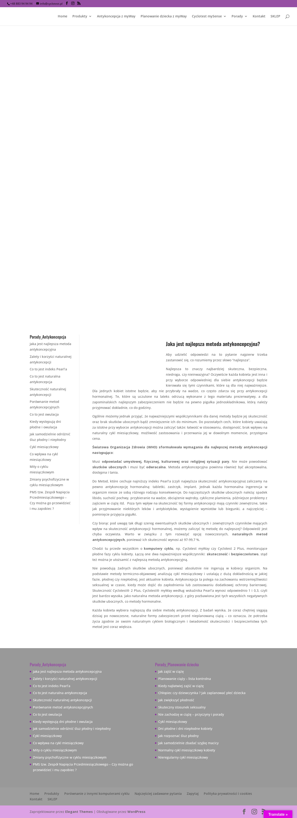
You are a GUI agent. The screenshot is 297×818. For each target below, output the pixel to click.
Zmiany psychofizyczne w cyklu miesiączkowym (70, 757)
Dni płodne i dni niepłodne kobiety (185, 728)
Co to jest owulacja (44, 414)
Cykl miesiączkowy (44, 447)
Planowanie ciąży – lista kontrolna (184, 678)
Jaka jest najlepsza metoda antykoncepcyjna (67, 671)
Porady (237, 16)
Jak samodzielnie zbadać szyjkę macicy (188, 743)
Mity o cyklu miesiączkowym (55, 750)
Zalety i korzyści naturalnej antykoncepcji (65, 678)
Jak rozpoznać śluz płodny (178, 736)
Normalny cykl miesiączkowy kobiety (186, 750)
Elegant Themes (79, 811)
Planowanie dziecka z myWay (164, 16)
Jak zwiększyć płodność (176, 700)
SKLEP (275, 16)
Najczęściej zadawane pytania (158, 793)
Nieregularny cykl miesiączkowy (183, 757)
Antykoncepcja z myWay (116, 16)
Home (62, 16)
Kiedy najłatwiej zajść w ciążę (181, 686)
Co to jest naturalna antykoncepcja (60, 693)
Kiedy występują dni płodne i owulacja (63, 721)
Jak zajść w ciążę (171, 671)
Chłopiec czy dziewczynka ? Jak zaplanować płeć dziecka (201, 693)
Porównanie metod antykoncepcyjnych (63, 707)
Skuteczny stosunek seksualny (182, 707)
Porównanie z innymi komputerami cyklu (96, 793)
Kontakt (259, 16)
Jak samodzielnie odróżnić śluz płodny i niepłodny (72, 728)
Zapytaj (193, 793)
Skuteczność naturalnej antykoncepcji (62, 700)
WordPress (136, 811)
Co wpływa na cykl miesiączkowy (58, 743)
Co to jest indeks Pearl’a (48, 369)
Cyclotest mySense (207, 16)
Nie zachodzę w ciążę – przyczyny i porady (191, 714)
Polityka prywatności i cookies (228, 793)
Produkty (79, 16)
